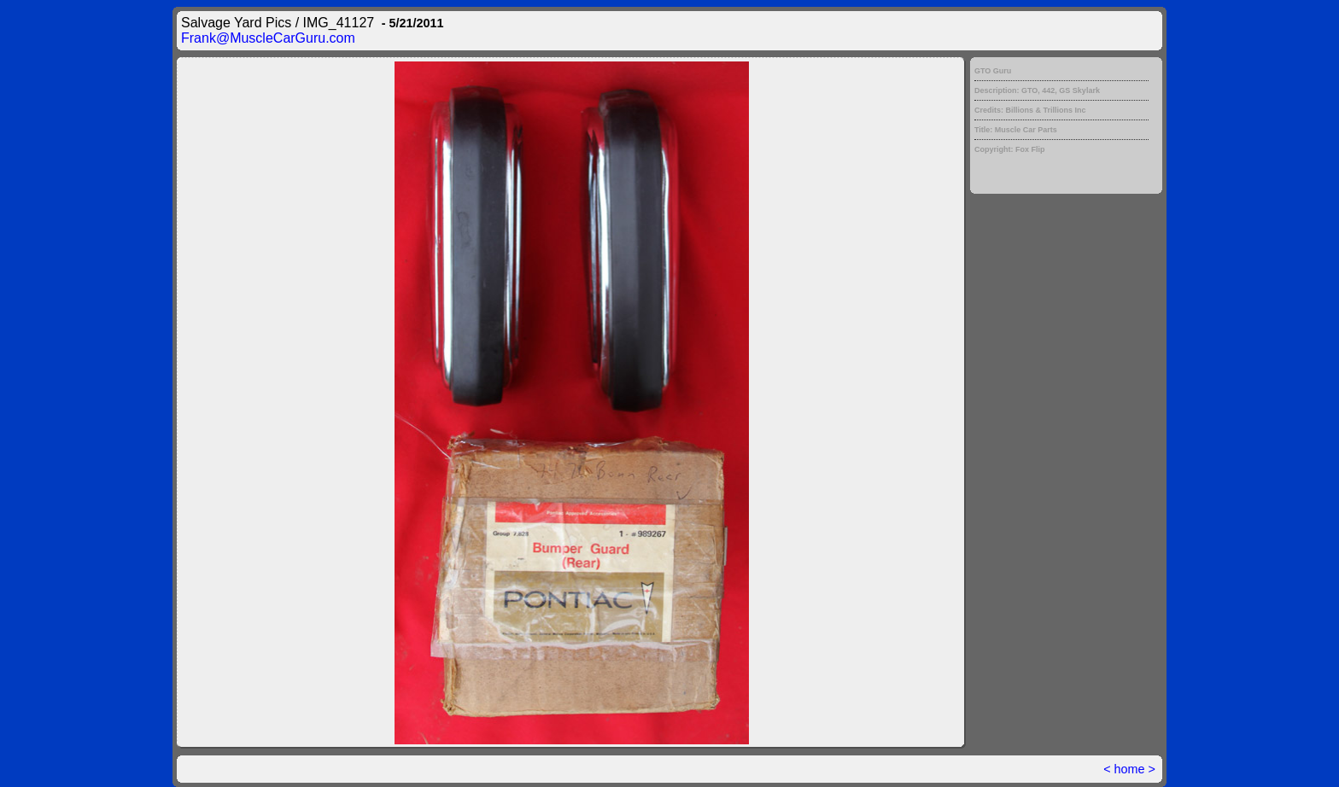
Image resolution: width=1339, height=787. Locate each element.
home (1129, 769)
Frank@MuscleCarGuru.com (268, 38)
